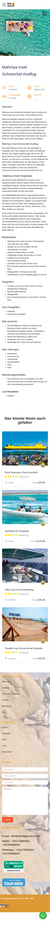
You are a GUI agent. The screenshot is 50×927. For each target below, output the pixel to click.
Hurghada (6, 733)
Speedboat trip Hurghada (17, 531)
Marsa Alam (7, 752)
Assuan (5, 727)
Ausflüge (5, 688)
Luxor (4, 746)
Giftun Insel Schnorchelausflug (19, 590)
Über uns (6, 682)
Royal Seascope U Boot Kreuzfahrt (21, 472)
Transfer (5, 700)
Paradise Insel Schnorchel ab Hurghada (24, 648)
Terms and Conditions (11, 694)
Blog (4, 712)
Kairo (4, 740)
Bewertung (6, 706)
